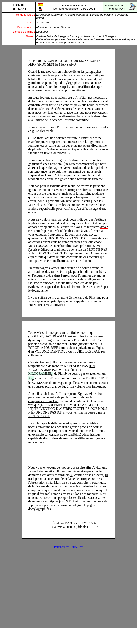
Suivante (77, 546)
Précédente (61, 546)
